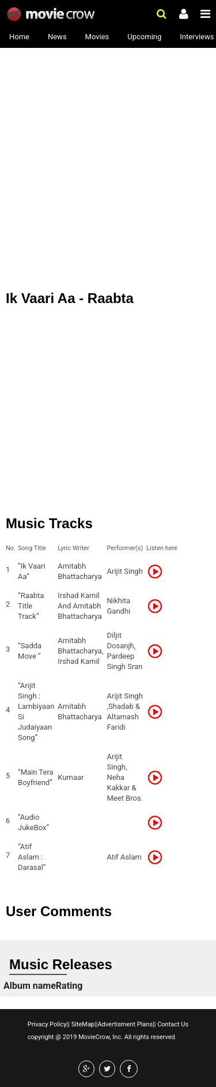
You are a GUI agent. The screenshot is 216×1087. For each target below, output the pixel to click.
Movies (97, 36)
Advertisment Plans (125, 1024)
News (57, 36)
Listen (158, 571)
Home (19, 36)
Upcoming (144, 36)
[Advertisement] (108, 160)
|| (68, 1024)
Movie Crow (52, 14)
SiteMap (82, 1024)
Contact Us (172, 1024)
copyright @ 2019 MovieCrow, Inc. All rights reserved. (102, 1037)
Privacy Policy (47, 1024)
